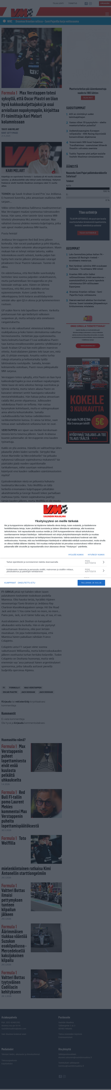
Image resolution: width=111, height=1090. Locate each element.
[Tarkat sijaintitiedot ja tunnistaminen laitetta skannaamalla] (55, 562)
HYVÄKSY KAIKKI (96, 554)
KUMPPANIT (10, 583)
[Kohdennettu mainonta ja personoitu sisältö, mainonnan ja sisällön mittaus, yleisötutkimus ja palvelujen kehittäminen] (55, 570)
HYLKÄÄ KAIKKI (76, 554)
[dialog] (55, 545)
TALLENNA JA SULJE (91, 583)
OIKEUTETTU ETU (27, 583)
